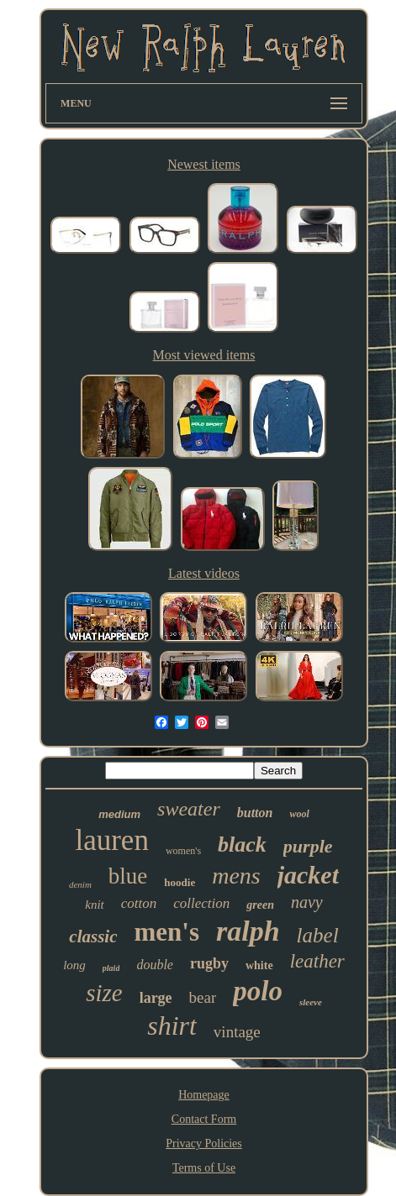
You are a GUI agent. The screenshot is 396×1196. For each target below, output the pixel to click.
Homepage (204, 1094)
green (260, 905)
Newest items (203, 164)
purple (308, 846)
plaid (111, 968)
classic (93, 936)
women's (183, 851)
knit (94, 904)
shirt (172, 1025)
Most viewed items (204, 355)
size (104, 992)
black (242, 844)
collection (201, 903)
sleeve (310, 1002)
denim (80, 884)
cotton (139, 903)
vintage (237, 1032)
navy (307, 902)
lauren (111, 840)
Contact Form (204, 1119)
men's (167, 932)
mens (236, 876)
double (154, 964)
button (255, 812)
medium (119, 814)
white (259, 965)
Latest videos (204, 573)
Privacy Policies (204, 1143)
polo (257, 991)
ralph (248, 931)
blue (128, 876)
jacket (308, 875)
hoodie (179, 882)
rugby (209, 963)
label (318, 935)
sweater (188, 809)
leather (317, 961)
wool (299, 814)
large (156, 997)
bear (203, 997)
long (74, 965)
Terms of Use (203, 1168)
